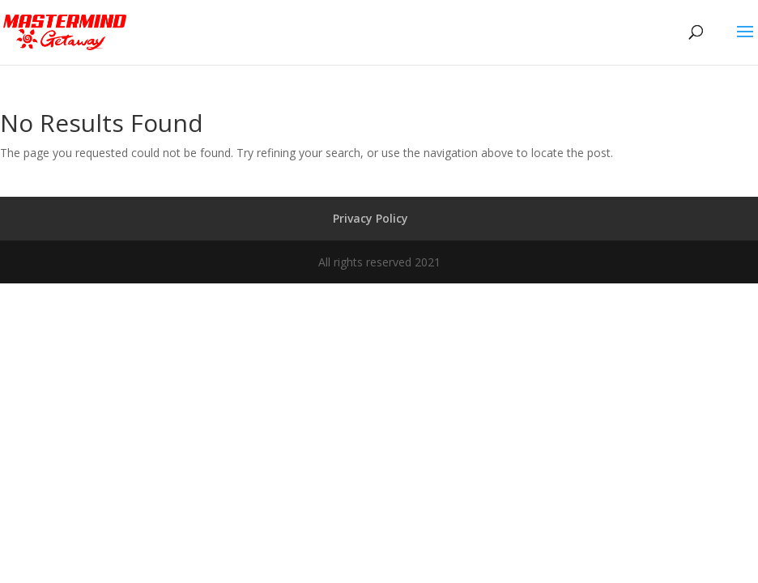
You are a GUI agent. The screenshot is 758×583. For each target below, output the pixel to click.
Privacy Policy (370, 218)
